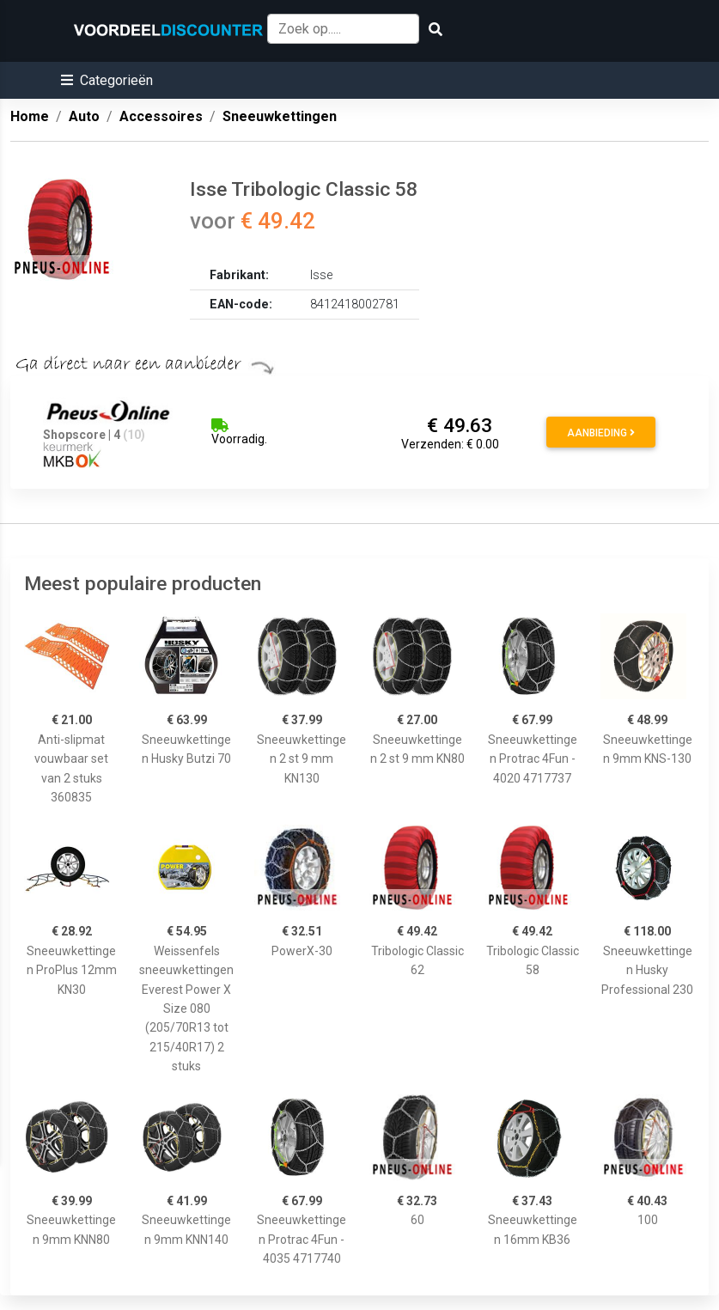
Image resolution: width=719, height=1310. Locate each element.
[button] (107, 80)
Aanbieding (601, 433)
